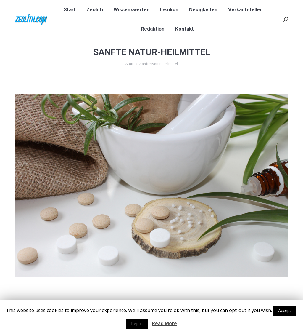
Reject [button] (137, 323)
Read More (164, 323)
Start (129, 64)
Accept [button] (284, 310)
